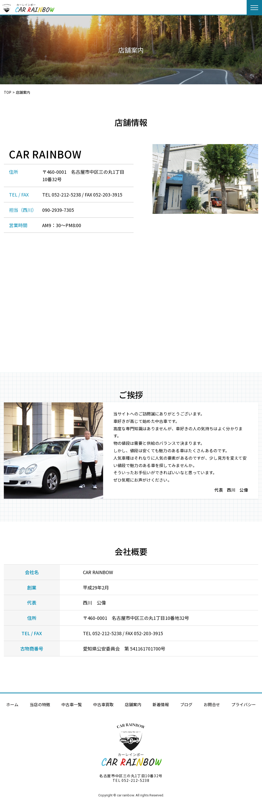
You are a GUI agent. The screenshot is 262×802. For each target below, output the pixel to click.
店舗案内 (133, 704)
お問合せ (212, 704)
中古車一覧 (71, 704)
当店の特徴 (40, 704)
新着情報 (160, 704)
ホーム (12, 704)
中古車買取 (103, 704)
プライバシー (243, 704)
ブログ (186, 704)
